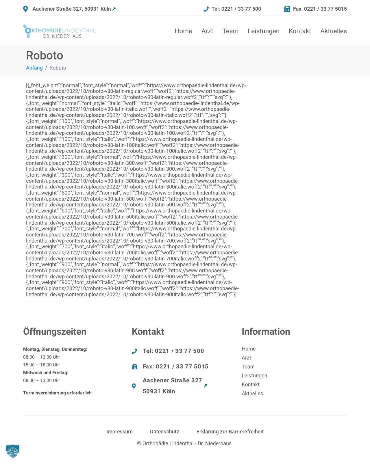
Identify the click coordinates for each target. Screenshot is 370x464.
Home (183, 31)
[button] (12, 451)
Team (230, 31)
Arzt (207, 31)
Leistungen (264, 31)
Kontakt (300, 31)
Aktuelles (333, 31)
